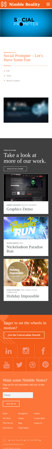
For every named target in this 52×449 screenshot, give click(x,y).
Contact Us (38, 423)
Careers (37, 413)
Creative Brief (39, 418)
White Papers (23, 428)
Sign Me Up (11, 404)
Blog (20, 423)
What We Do (8, 423)
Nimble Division (20, 4)
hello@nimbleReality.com (13, 444)
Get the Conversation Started (24, 335)
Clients (21, 418)
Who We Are (8, 428)
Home (5, 413)
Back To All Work (15, 169)
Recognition (23, 413)
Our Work (7, 418)
